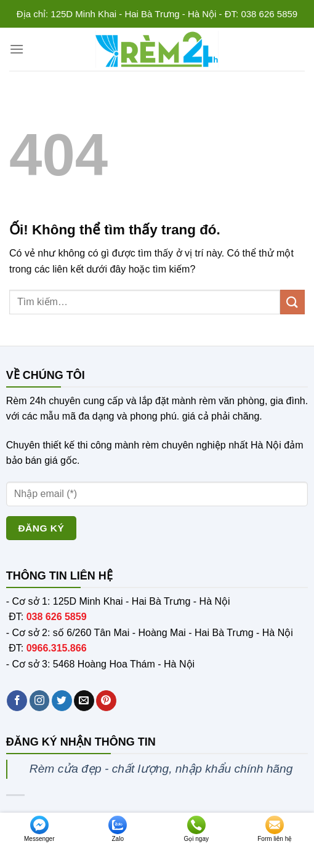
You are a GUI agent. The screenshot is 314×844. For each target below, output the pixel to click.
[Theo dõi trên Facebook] (17, 700)
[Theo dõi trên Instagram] (40, 700)
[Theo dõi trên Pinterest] (106, 700)
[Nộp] (292, 302)
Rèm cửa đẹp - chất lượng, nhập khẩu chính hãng (161, 768)
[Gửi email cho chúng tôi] (84, 700)
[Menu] (16, 49)
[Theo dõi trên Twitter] (62, 700)
